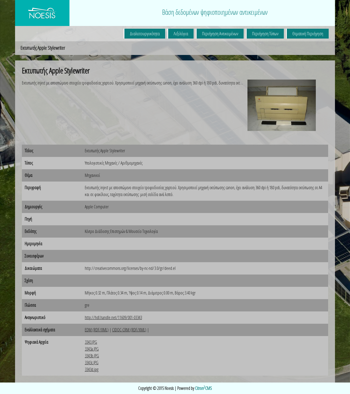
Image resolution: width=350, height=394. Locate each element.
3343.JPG (91, 342)
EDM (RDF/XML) (97, 330)
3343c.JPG (91, 363)
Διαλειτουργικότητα (145, 33)
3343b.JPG (92, 356)
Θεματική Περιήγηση (307, 33)
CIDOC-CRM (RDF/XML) (129, 330)
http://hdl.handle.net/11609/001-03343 (113, 317)
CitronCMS (203, 388)
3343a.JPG (92, 349)
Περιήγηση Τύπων (265, 33)
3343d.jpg (91, 369)
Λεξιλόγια (181, 33)
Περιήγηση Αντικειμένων (220, 33)
